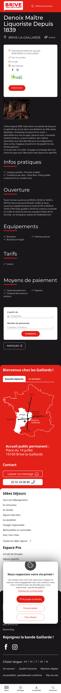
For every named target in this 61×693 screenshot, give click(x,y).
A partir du (12, 312)
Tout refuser (30, 617)
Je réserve (30, 334)
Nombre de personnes (18, 323)
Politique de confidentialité (30, 591)
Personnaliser (30, 608)
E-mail (14, 62)
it (36, 662)
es (31, 662)
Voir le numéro (18, 57)
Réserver (17, 88)
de (41, 662)
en (25, 662)
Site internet (17, 66)
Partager (14, 345)
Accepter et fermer (32, 599)
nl (47, 662)
